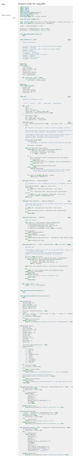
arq (3, 4)
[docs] (69, 39)
